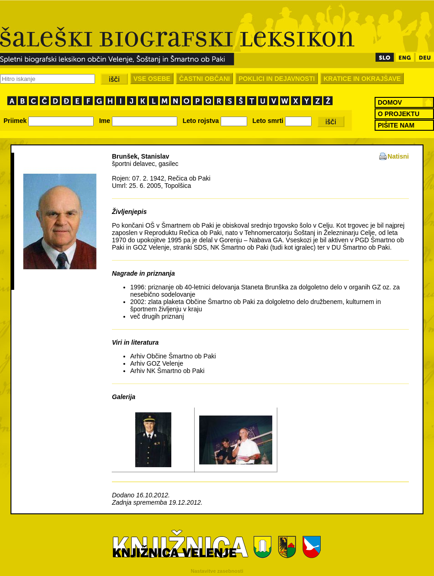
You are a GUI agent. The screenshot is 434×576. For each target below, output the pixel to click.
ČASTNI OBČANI (204, 78)
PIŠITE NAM (396, 125)
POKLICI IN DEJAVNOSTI (276, 78)
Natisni (398, 156)
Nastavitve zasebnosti (217, 571)
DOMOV (390, 102)
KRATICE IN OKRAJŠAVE (362, 78)
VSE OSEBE (151, 78)
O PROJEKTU (398, 113)
